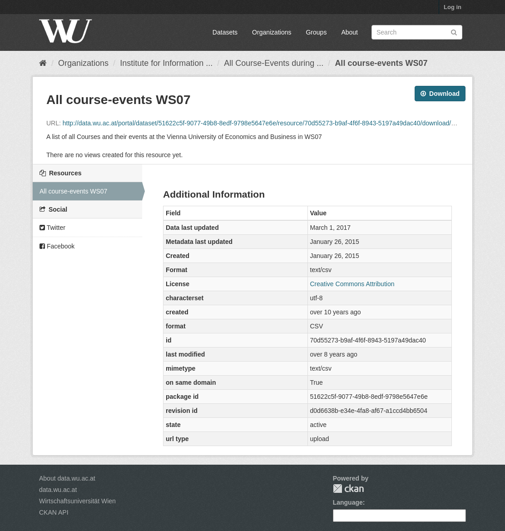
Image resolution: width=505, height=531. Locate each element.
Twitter (52, 227)
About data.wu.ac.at (67, 478)
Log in (452, 7)
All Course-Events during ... (273, 63)
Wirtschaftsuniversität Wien (77, 501)
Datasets (225, 32)
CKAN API (54, 512)
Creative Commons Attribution (352, 284)
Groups (316, 32)
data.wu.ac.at (58, 489)
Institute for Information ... (166, 63)
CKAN (348, 488)
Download (440, 93)
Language (348, 502)
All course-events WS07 (381, 63)
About (349, 32)
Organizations (271, 32)
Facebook (57, 246)
